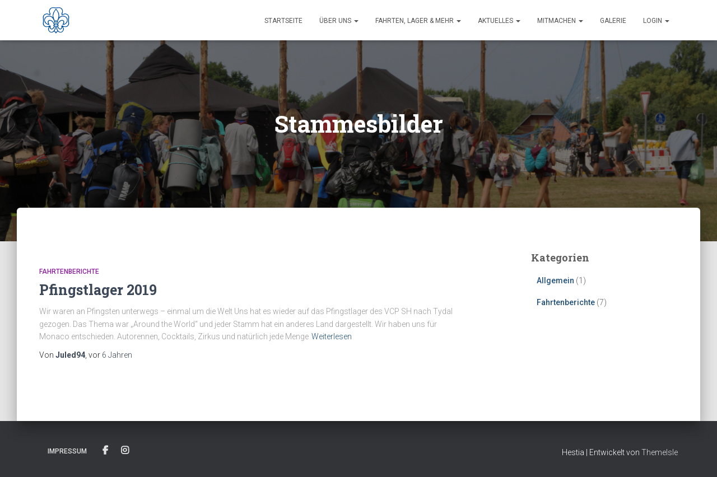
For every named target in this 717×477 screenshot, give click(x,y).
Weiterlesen (331, 336)
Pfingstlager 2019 (98, 289)
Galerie (613, 21)
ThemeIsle (659, 452)
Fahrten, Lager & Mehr (418, 21)
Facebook (105, 451)
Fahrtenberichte (69, 271)
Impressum (67, 451)
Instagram (124, 451)
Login (656, 21)
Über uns (338, 21)
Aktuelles (499, 21)
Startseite (283, 21)
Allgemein (555, 280)
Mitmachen (560, 21)
